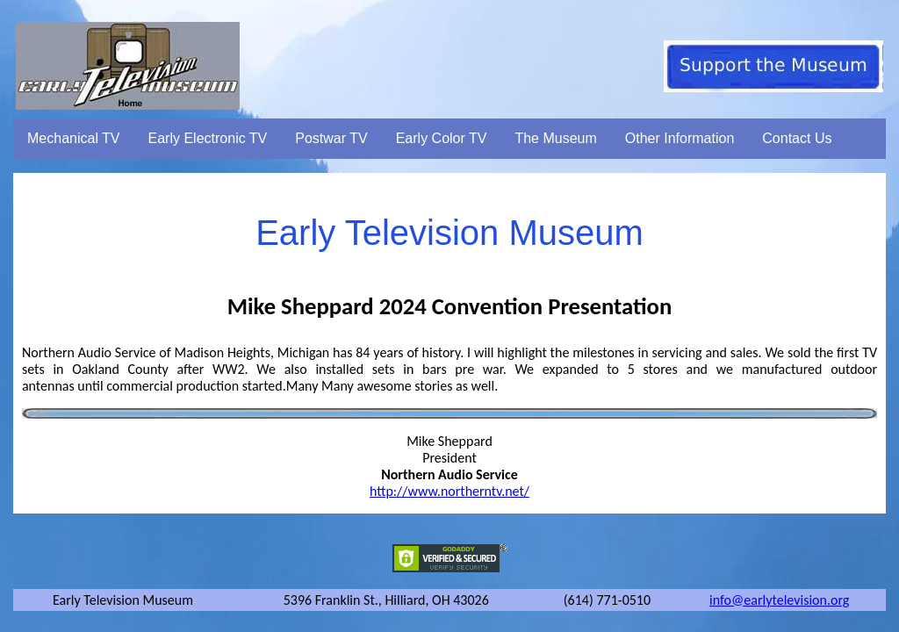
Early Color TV (441, 138)
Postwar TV (331, 138)
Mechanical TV (73, 138)
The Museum (555, 138)
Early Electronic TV (208, 138)
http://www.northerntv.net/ (449, 491)
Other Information (680, 138)
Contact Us (796, 138)
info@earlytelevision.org (779, 600)
